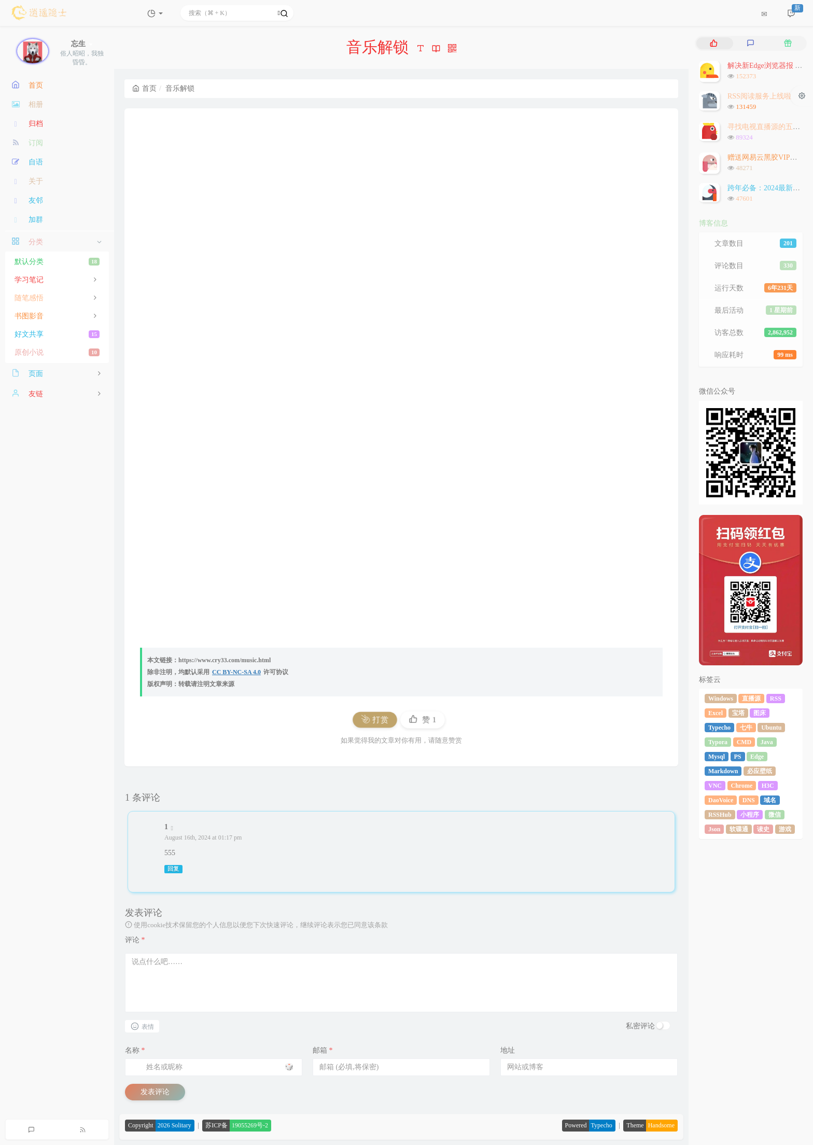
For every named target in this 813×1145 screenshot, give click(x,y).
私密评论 (640, 1026)
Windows (720, 698)
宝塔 (738, 713)
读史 (763, 829)
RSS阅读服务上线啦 (759, 96)
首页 (144, 88)
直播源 (751, 698)
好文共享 (57, 334)
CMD (744, 742)
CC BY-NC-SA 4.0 (236, 672)
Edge (757, 756)
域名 (770, 800)
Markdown (723, 771)
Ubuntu (771, 727)
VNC (715, 785)
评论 (135, 940)
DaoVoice (720, 800)
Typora (717, 742)
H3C (768, 785)
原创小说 (57, 352)
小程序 (749, 814)
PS (737, 756)
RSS (775, 698)
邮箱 (323, 1050)
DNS (748, 800)
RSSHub (720, 814)
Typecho (719, 727)
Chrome (742, 785)
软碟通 (739, 829)
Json (714, 829)
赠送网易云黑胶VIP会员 (766, 157)
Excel (715, 713)
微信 (774, 814)
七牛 (746, 727)
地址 (507, 1050)
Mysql (716, 756)
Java (767, 742)
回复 (173, 869)
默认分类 (57, 262)
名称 (135, 1050)
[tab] (713, 43)
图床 (759, 713)
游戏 (785, 829)
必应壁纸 (759, 771)
